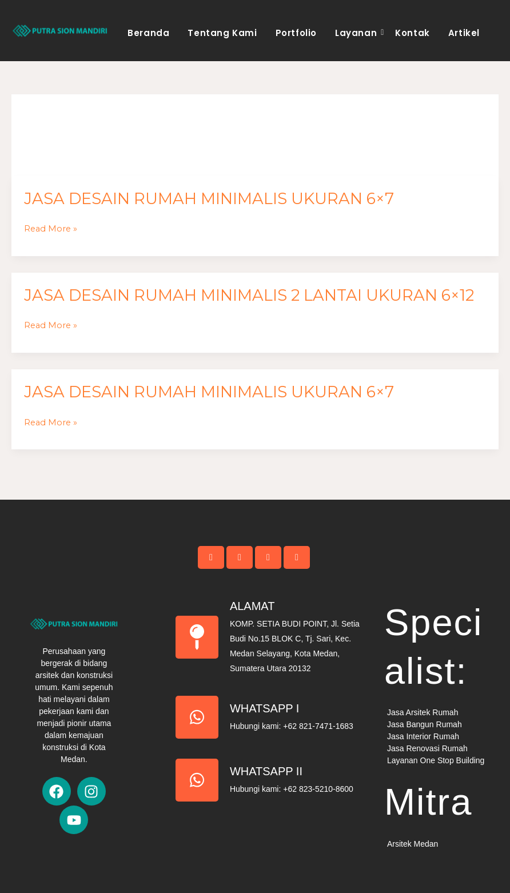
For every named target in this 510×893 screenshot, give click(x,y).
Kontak (412, 33)
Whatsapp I (265, 708)
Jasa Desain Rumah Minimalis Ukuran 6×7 (209, 198)
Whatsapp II (266, 771)
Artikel (464, 33)
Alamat (252, 606)
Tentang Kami (222, 33)
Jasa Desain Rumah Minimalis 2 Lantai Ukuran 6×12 (249, 295)
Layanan (357, 33)
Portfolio (296, 33)
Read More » (50, 229)
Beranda (148, 33)
